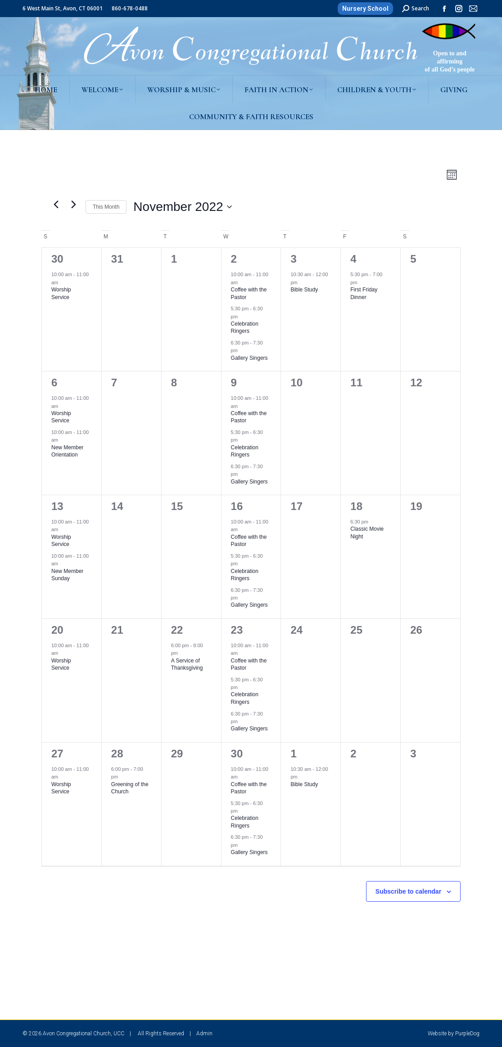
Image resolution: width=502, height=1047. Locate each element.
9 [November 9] (234, 382)
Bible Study (304, 289)
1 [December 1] (293, 753)
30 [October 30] (57, 259)
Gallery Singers (249, 358)
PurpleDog (467, 1033)
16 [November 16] (237, 506)
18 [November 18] (356, 506)
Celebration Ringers (244, 328)
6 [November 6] (54, 382)
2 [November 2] (234, 259)
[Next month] (73, 204)
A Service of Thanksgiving (187, 664)
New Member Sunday (67, 575)
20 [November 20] (57, 630)
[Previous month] (55, 204)
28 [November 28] (117, 753)
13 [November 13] (57, 506)
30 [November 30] (237, 753)
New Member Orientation (67, 451)
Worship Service (61, 417)
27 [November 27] (57, 753)
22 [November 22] (177, 630)
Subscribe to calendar (408, 891)
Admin (204, 1033)
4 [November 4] (353, 259)
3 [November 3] (293, 259)
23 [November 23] (237, 630)
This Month (106, 207)
